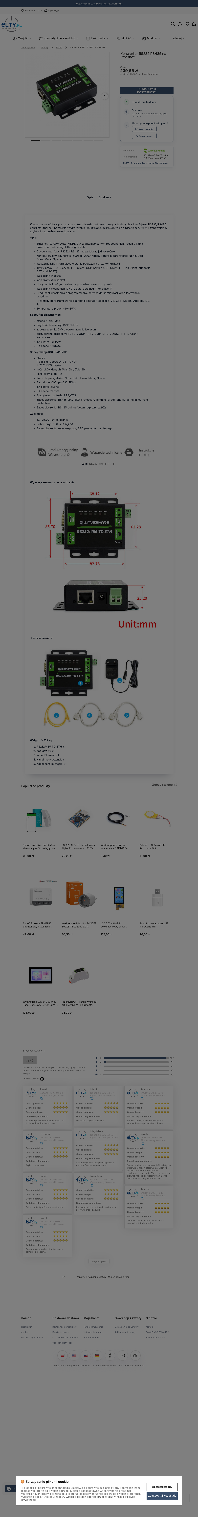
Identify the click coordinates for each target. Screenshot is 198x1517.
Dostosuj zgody (162, 1486)
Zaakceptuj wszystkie (162, 1495)
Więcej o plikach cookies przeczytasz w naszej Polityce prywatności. (78, 1498)
